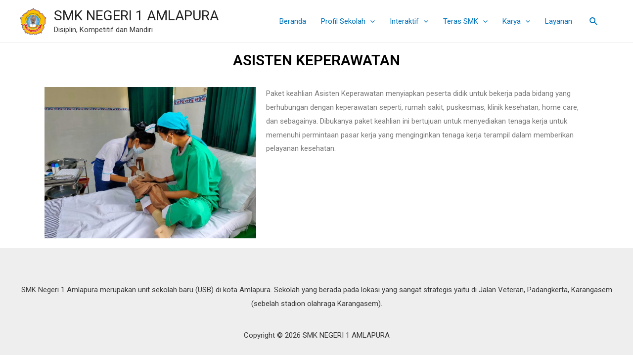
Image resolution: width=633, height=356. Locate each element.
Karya (516, 21)
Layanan (558, 21)
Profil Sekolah (348, 21)
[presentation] (370, 21)
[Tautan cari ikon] (593, 21)
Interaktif (409, 21)
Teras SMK (465, 21)
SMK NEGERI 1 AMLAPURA (136, 15)
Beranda (292, 21)
